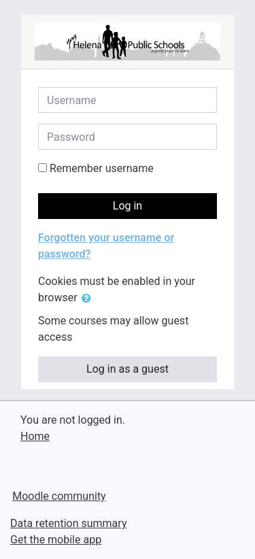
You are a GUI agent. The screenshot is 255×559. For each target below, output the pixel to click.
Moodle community (59, 496)
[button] (89, 298)
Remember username (102, 168)
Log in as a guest (127, 368)
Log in (127, 205)
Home (35, 436)
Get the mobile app (55, 539)
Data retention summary (68, 523)
